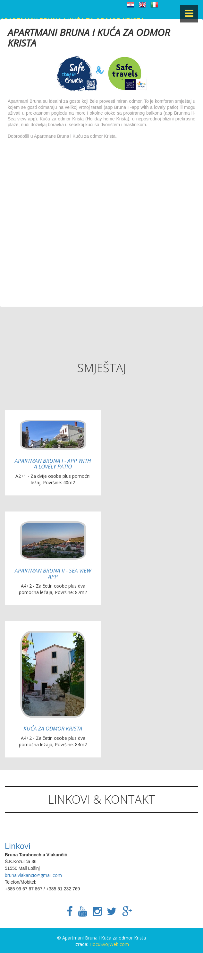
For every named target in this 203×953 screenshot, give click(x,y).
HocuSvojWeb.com (109, 944)
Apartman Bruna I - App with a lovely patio (53, 463)
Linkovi (17, 845)
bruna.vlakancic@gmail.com (33, 875)
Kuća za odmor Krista (52, 728)
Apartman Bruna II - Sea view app (53, 573)
